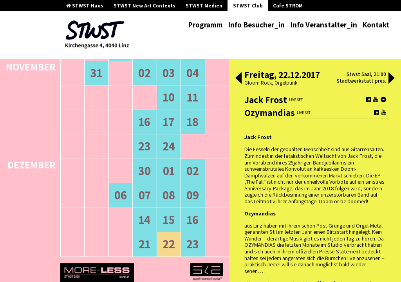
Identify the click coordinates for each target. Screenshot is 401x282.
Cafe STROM (288, 5)
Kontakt (375, 25)
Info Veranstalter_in (323, 25)
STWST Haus (84, 5)
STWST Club (248, 5)
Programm (205, 25)
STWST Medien (204, 5)
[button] (238, 79)
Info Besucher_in (256, 25)
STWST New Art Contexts (144, 5)
